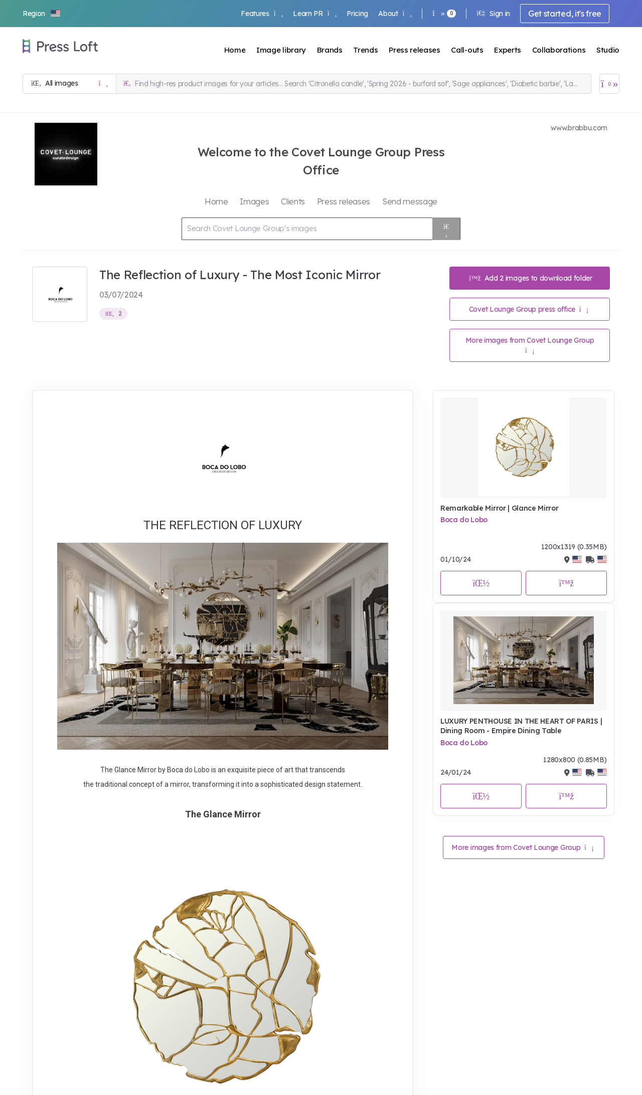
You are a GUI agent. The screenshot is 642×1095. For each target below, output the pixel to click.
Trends (365, 50)
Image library (281, 50)
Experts (507, 50)
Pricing (357, 13)
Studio (607, 50)
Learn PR (315, 13)
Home (235, 50)
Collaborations (559, 50)
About (395, 13)
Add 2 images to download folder (530, 278)
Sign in (493, 13)
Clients (293, 201)
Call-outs (467, 50)
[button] (42, 13)
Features (262, 13)
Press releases (414, 50)
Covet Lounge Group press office (528, 309)
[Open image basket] (609, 84)
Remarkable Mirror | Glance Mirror (499, 508)
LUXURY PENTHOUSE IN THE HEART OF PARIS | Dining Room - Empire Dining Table (521, 726)
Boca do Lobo (464, 519)
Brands (330, 50)
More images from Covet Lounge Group (529, 345)
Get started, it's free (564, 14)
